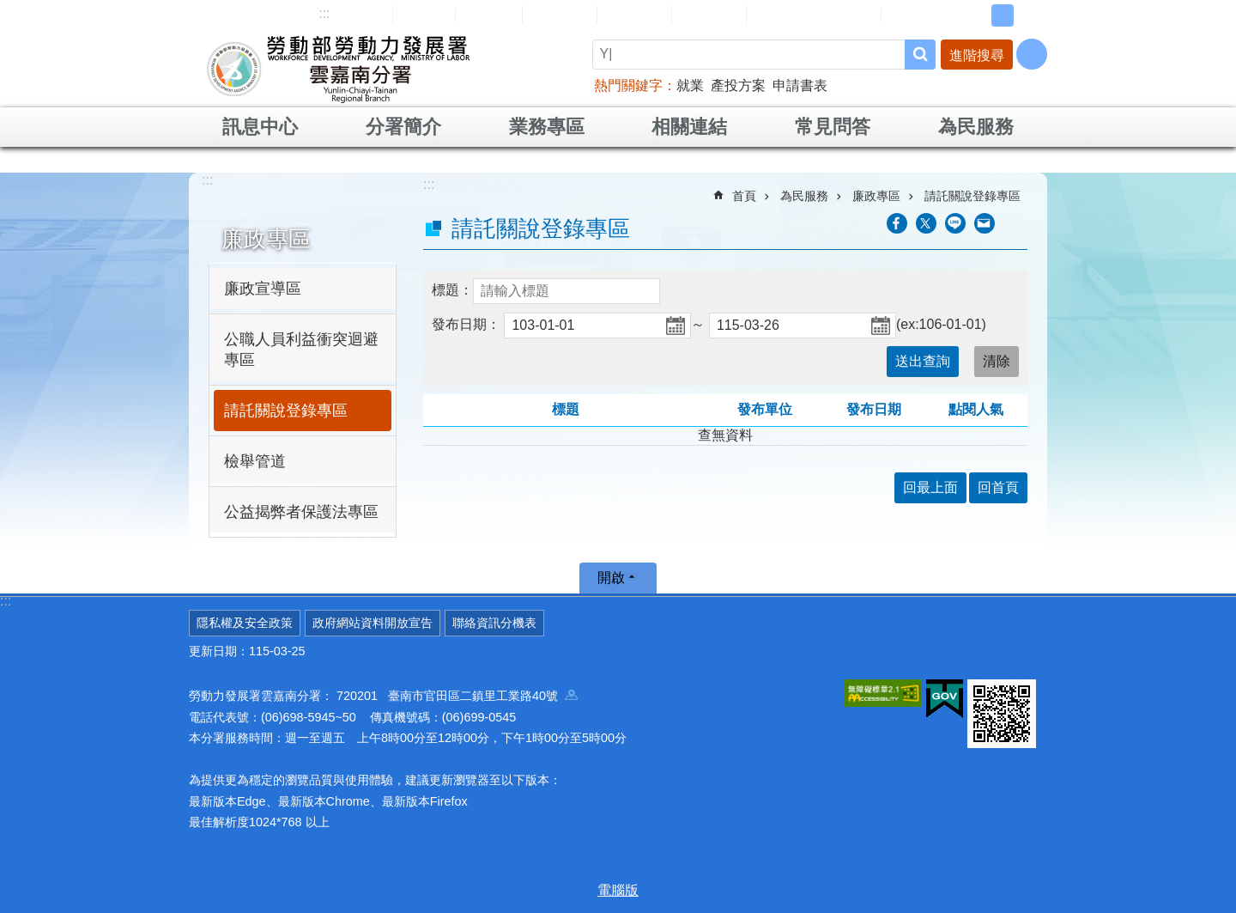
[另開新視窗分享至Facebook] (897, 223)
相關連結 (689, 126)
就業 (690, 85)
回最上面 (930, 487)
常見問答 (634, 14)
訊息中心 (260, 126)
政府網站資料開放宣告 (372, 623)
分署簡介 (403, 126)
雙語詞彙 (709, 14)
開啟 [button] (611, 577)
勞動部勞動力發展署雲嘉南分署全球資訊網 (338, 69)
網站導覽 (355, 14)
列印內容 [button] (1017, 223)
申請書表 (799, 85)
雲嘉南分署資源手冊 (814, 14)
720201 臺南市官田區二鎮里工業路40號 (457, 696)
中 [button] (1002, 15)
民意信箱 (560, 14)
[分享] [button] (1031, 54)
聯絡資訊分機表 (494, 623)
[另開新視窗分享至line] (955, 223)
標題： (452, 290)
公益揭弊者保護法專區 (301, 511)
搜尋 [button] (920, 55)
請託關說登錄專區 (286, 410)
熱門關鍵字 (628, 85)
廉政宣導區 (262, 288)
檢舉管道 (255, 461)
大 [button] (1029, 15)
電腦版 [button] (618, 890)
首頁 (744, 196)
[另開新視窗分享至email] (984, 223)
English (489, 15)
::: (324, 13)
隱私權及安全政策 (245, 623)
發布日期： (466, 324)
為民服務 (976, 126)
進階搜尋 (976, 55)
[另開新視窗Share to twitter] (926, 223)
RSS (907, 15)
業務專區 (547, 126)
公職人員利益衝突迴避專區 (301, 349)
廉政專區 (266, 239)
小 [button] (976, 15)
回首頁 (424, 14)
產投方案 (738, 85)
